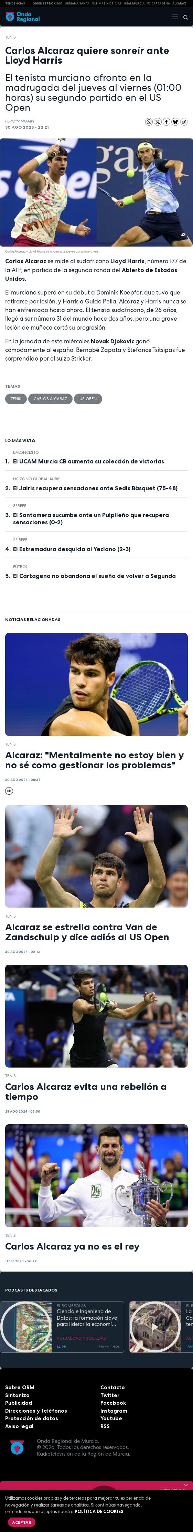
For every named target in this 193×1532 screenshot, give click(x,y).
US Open (88, 398)
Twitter (109, 1395)
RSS (105, 1426)
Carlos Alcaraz (50, 398)
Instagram (113, 1410)
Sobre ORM (19, 1387)
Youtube (111, 1418)
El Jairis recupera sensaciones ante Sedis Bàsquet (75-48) (95, 488)
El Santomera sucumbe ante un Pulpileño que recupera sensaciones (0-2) (91, 519)
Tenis (10, 37)
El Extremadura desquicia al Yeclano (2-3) (71, 549)
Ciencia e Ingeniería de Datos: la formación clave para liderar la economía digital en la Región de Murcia (87, 1318)
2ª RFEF (20, 540)
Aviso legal (19, 1426)
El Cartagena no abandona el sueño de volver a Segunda (94, 575)
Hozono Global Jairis (37, 479)
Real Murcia (134, 3)
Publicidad (18, 1403)
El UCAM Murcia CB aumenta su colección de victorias (88, 461)
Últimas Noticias (107, 3)
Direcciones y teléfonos (36, 1410)
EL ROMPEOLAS (71, 1305)
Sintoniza (17, 1395)
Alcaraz (179, 3)
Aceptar (21, 1522)
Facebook (113, 1403)
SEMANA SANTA (77, 3)
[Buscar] (183, 16)
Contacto (112, 1387)
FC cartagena (158, 3)
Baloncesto (26, 452)
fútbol (20, 566)
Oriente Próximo (47, 3)
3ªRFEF (19, 505)
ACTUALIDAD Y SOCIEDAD (82, 1338)
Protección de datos (31, 1418)
